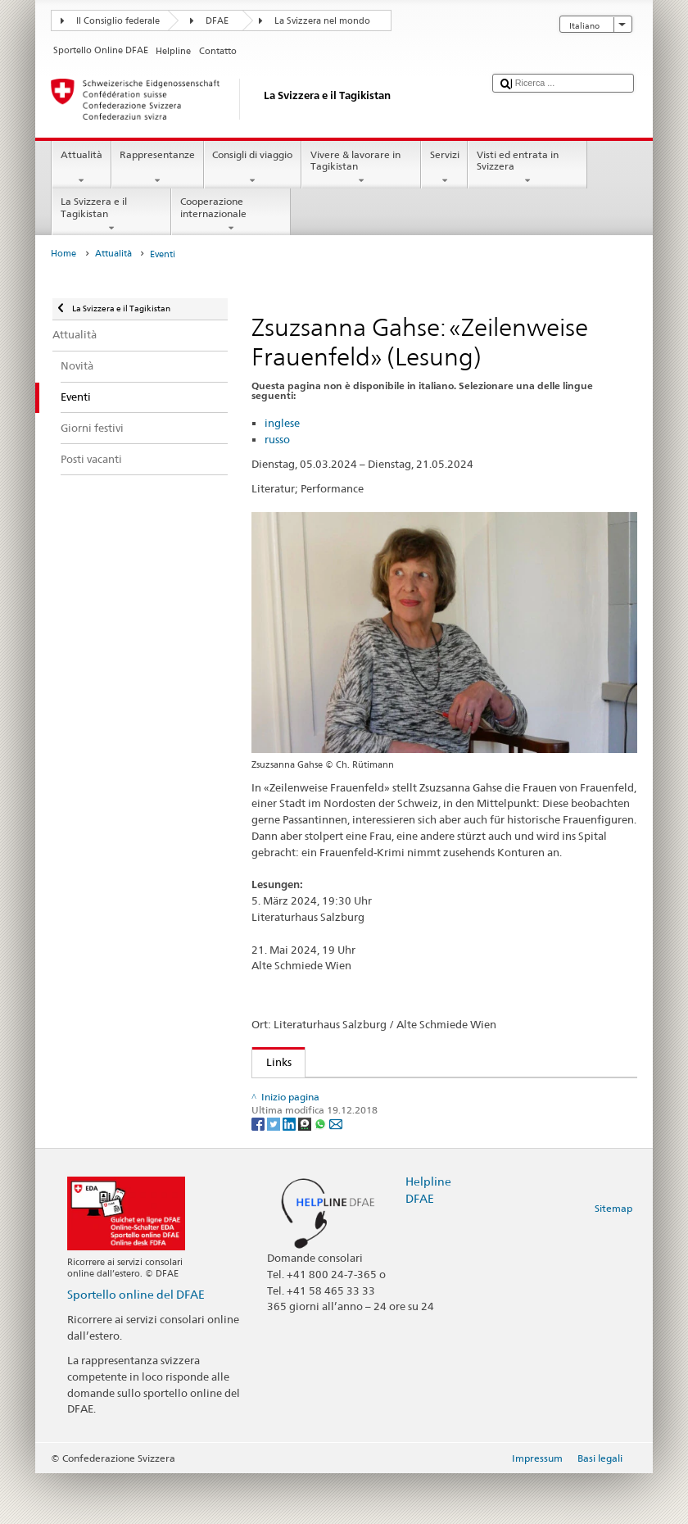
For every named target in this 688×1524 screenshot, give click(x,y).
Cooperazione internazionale (231, 214)
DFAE (217, 21)
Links (272, 1061)
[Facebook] (259, 1174)
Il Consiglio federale (118, 21)
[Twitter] (275, 1174)
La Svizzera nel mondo (322, 21)
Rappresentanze (157, 168)
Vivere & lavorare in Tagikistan (361, 168)
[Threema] (306, 1174)
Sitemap (613, 1260)
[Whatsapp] (321, 1174)
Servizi (444, 168)
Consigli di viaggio (253, 168)
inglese (282, 422)
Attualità (81, 168)
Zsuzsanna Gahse (311, 1109)
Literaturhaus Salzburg (326, 1093)
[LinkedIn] (290, 1174)
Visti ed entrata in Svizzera (527, 168)
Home (63, 253)
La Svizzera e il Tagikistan (111, 214)
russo (277, 439)
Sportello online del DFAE (136, 1345)
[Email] (335, 1174)
